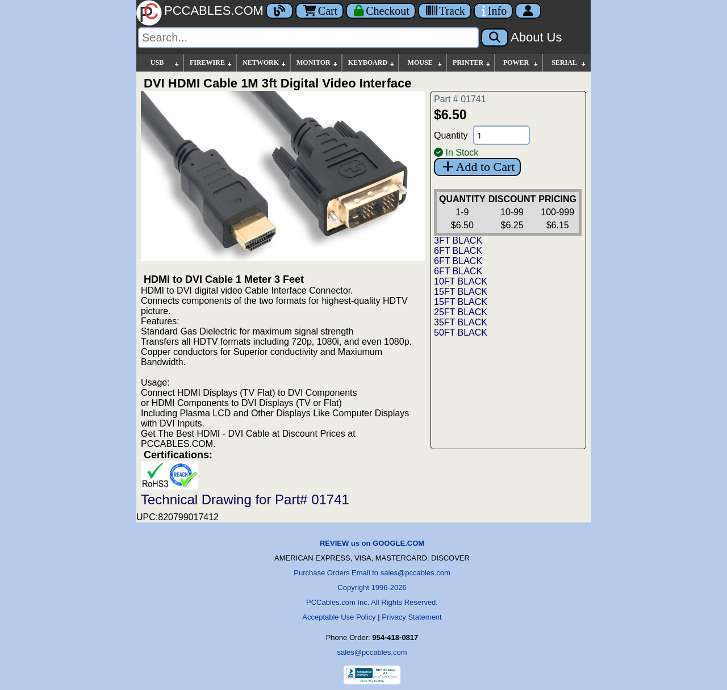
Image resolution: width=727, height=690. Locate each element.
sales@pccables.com (372, 652)
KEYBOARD (371, 62)
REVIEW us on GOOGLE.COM (372, 543)
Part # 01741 (460, 99)
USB (165, 62)
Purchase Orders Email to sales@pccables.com (372, 572)
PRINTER (472, 62)
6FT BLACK (458, 251)
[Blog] (279, 11)
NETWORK (265, 62)
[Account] (528, 11)
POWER (521, 62)
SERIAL (569, 62)
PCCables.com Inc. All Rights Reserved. (372, 602)
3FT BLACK (458, 240)
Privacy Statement (412, 617)
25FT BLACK (460, 312)
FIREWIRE (211, 62)
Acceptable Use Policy (338, 617)
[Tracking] (444, 11)
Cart (319, 10)
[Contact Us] (493, 11)
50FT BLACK (460, 332)
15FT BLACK (460, 291)
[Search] (308, 37)
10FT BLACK (460, 281)
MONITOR (317, 62)
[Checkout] (381, 11)
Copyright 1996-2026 (371, 587)
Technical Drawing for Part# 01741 (245, 499)
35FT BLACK (460, 322)
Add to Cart (477, 167)
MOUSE (425, 62)
